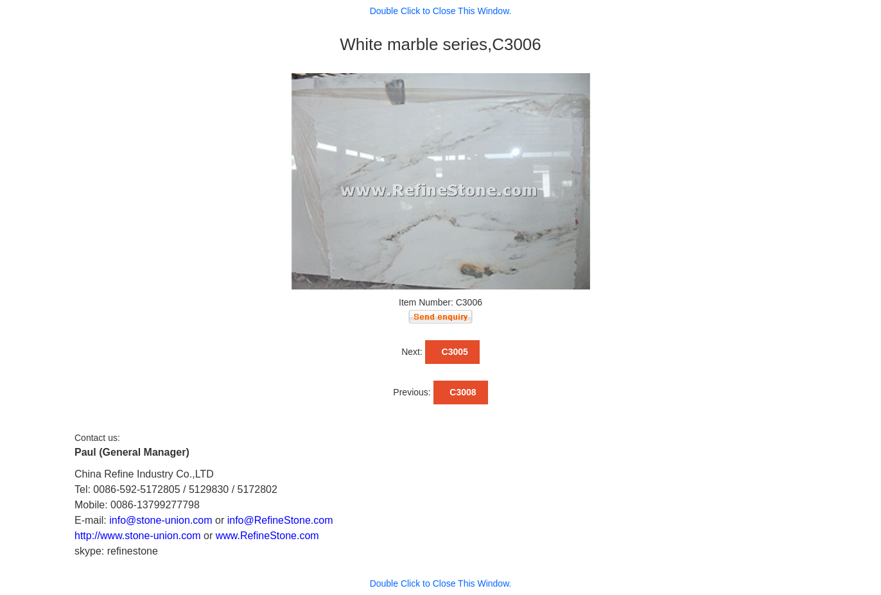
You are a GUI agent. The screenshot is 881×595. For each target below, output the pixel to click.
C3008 (460, 392)
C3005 (452, 352)
